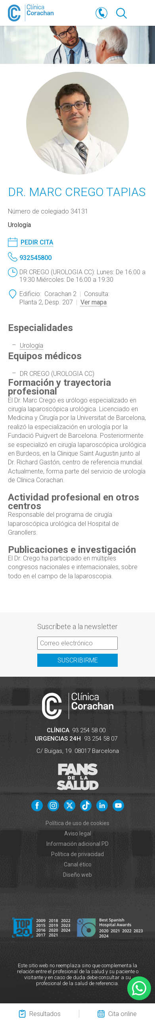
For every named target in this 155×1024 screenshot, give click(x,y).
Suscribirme (77, 660)
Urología (31, 345)
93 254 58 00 (88, 730)
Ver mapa (93, 302)
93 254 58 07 (100, 738)
